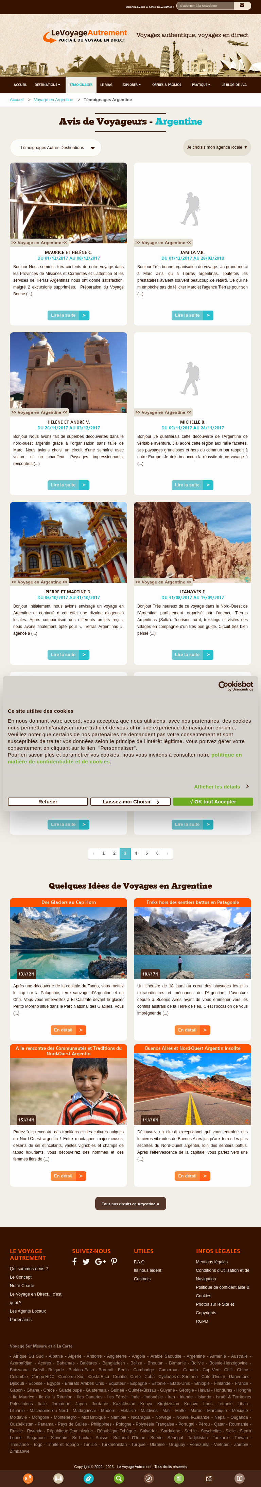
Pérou (204, 1424)
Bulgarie (56, 1370)
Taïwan (241, 1437)
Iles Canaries (89, 1397)
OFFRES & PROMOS (166, 85)
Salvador (148, 1431)
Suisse (101, 1437)
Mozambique (94, 1417)
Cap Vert (211, 1370)
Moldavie (18, 1417)
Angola (138, 1356)
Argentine (196, 1356)
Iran (171, 1397)
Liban (243, 1403)
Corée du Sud (71, 1376)
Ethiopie (202, 1383)
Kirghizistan (168, 1403)
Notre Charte (22, 1285)
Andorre (94, 1356)
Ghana (33, 1390)
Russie (16, 1431)
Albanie (56, 1356)
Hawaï (204, 1390)
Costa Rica (98, 1376)
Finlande (222, 1383)
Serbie (191, 1431)
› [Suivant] (168, 853)
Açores (44, 1363)
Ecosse (35, 1383)
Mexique (240, 1410)
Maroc (196, 1410)
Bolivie (197, 1363)
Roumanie (238, 1424)
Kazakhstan (124, 1403)
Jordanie (100, 1403)
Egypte (53, 1383)
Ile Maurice (23, 1397)
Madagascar (84, 1410)
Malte (180, 1410)
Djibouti (17, 1383)
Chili (228, 1370)
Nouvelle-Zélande (193, 1417)
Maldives (149, 1410)
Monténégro (65, 1417)
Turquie (138, 1444)
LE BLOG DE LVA (234, 85)
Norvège (163, 1417)
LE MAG (106, 85)
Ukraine (157, 1444)
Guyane (167, 1390)
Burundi (106, 1370)
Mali (166, 1410)
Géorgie (186, 1390)
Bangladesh (114, 1363)
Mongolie (40, 1417)
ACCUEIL (20, 85)
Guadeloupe (70, 1390)
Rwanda (34, 1431)
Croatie (119, 1376)
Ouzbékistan (21, 1424)
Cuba (149, 1376)
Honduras (223, 1390)
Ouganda (239, 1417)
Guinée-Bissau (142, 1390)
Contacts (142, 1279)
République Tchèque (116, 1431)
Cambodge (143, 1370)
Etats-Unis (180, 1383)
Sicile (231, 1431)
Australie (239, 1356)
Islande (204, 1397)
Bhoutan (155, 1363)
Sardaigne (170, 1431)
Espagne (138, 1383)
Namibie (118, 1417)
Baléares (88, 1363)
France (241, 1383)
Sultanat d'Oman (129, 1437)
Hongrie (243, 1390)
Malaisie (128, 1410)
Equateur (117, 1383)
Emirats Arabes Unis (84, 1383)
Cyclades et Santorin (177, 1376)
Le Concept (21, 1277)
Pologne (124, 1424)
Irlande (186, 1397)
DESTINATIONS (48, 85)
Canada (190, 1370)
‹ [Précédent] (93, 853)
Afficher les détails (217, 786)
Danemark (239, 1376)
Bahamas (66, 1363)
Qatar (219, 1424)
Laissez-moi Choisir (131, 801)
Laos (207, 1403)
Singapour (36, 1437)
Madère (108, 1410)
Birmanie (177, 1363)
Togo (37, 1444)
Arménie (218, 1356)
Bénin (123, 1370)
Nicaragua (141, 1417)
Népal (220, 1417)
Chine (242, 1370)
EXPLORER (132, 85)
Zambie (241, 1444)
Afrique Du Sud (28, 1356)
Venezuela (199, 1444)
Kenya (146, 1403)
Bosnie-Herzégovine (228, 1363)
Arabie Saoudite (165, 1356)
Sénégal (175, 1437)
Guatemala (96, 1390)
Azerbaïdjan (21, 1363)
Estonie (159, 1383)
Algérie (75, 1356)
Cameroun (168, 1370)
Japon (81, 1403)
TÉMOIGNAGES (81, 85)
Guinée (117, 1390)
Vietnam (222, 1444)
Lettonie (225, 1403)
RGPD (202, 1321)
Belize (136, 1363)
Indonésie (153, 1397)
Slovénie (59, 1437)
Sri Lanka (81, 1437)
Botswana (19, 1370)
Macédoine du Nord (49, 1410)
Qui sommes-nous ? (29, 1268)
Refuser (47, 801)
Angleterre (117, 1356)
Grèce (49, 1390)
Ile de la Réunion (55, 1397)
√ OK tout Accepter (213, 801)
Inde (136, 1397)
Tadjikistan (198, 1437)
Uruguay (177, 1444)
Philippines (101, 1424)
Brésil (38, 1370)
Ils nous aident (147, 1270)
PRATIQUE (201, 85)
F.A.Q (139, 1262)
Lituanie (17, 1410)
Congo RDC (43, 1376)
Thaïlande (19, 1444)
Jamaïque (61, 1403)
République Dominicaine (70, 1431)
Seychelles (211, 1431)
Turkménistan (114, 1444)
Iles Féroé (117, 1397)
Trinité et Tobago (63, 1444)
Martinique (217, 1410)
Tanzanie (221, 1437)
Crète (135, 1376)
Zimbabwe (20, 1451)
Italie (42, 1403)
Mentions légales (212, 1262)
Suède (156, 1437)
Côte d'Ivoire (213, 1376)
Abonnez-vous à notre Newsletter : (151, 6)
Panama (46, 1424)
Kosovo (191, 1403)
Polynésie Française (155, 1424)
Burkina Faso (81, 1370)
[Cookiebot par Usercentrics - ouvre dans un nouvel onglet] (223, 686)
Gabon (16, 1390)
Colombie (19, 1376)
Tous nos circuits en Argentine (130, 1203)
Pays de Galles (72, 1424)
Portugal (186, 1424)
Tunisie (90, 1444)
